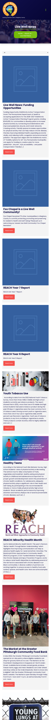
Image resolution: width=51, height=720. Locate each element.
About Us (28, 33)
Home (20, 33)
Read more (9, 152)
